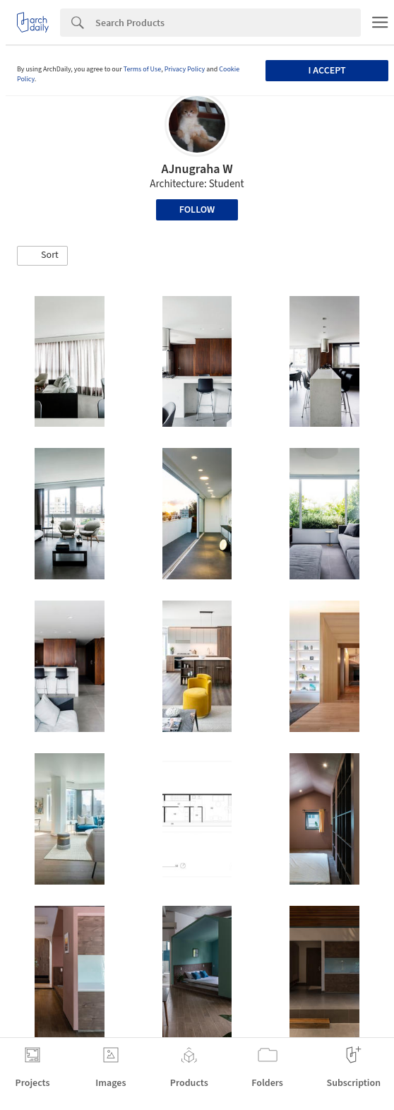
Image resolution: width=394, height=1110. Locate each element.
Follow (197, 210)
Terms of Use (143, 69)
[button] (42, 256)
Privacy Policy (185, 69)
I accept (327, 71)
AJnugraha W (196, 169)
